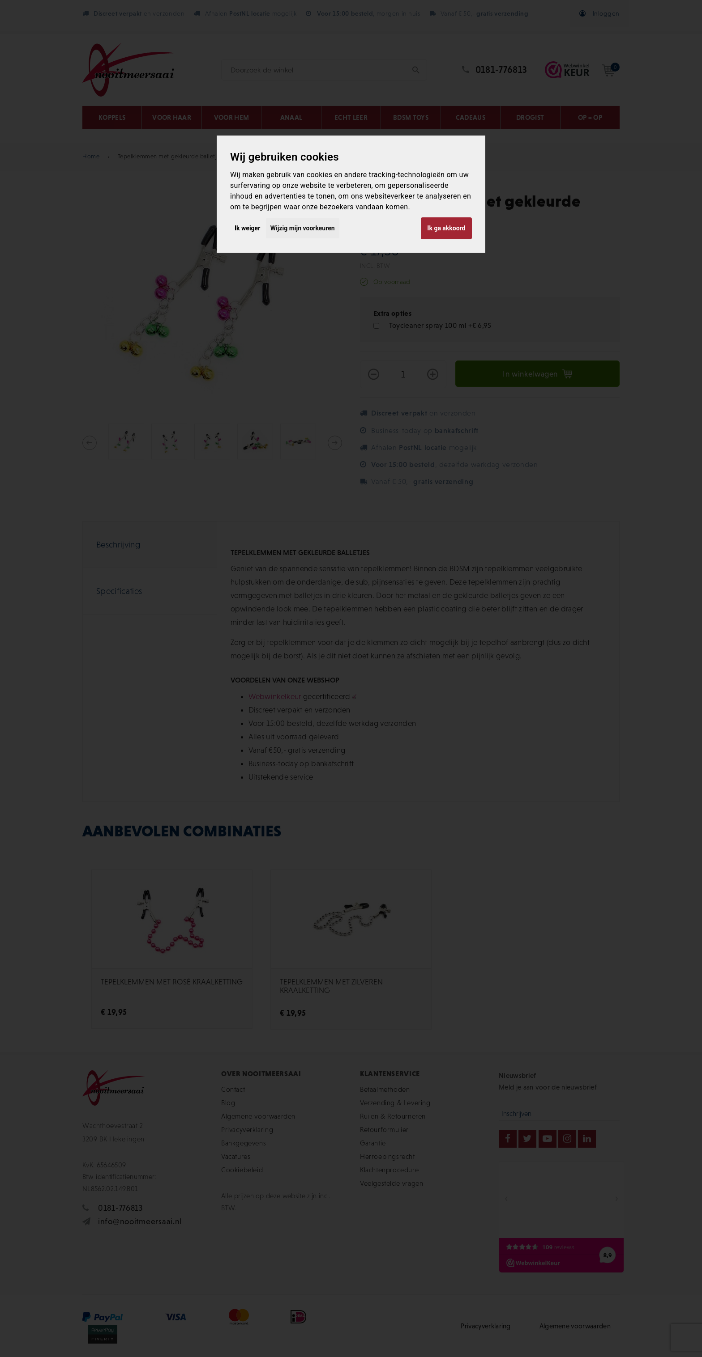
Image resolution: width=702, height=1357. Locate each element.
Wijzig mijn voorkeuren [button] (302, 228)
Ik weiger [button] (247, 228)
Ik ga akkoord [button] (446, 228)
